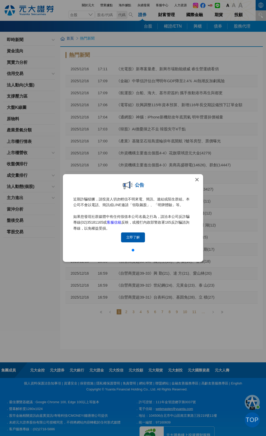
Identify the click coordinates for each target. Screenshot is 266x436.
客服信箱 (114, 222)
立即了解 (133, 237)
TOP (252, 419)
